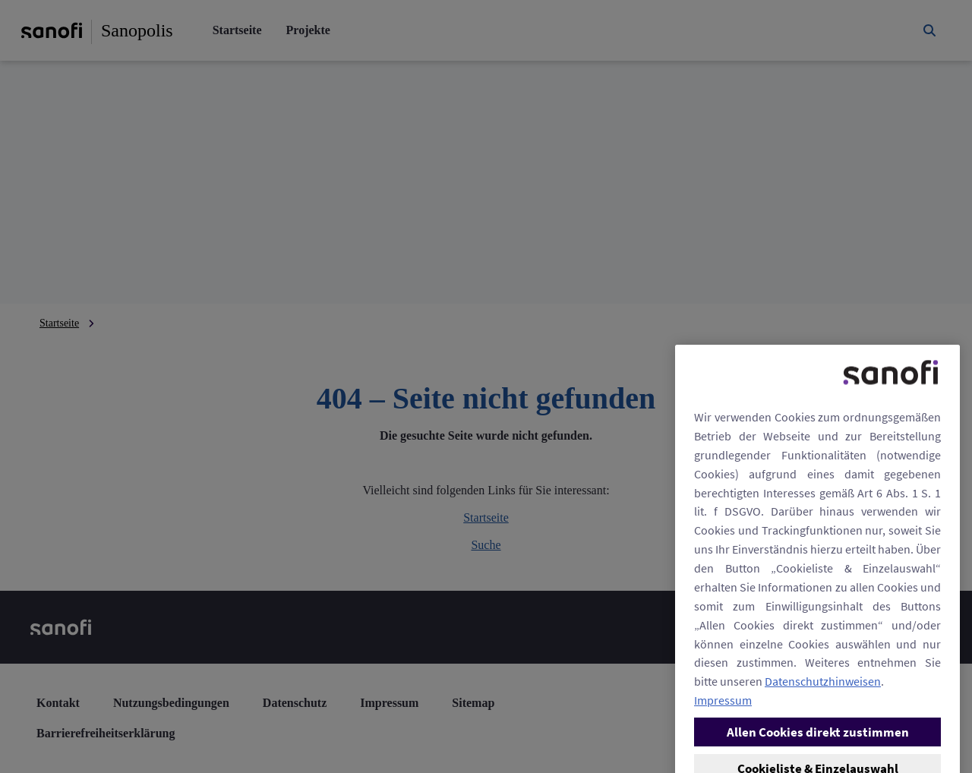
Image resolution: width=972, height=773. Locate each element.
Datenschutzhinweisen (823, 763)
